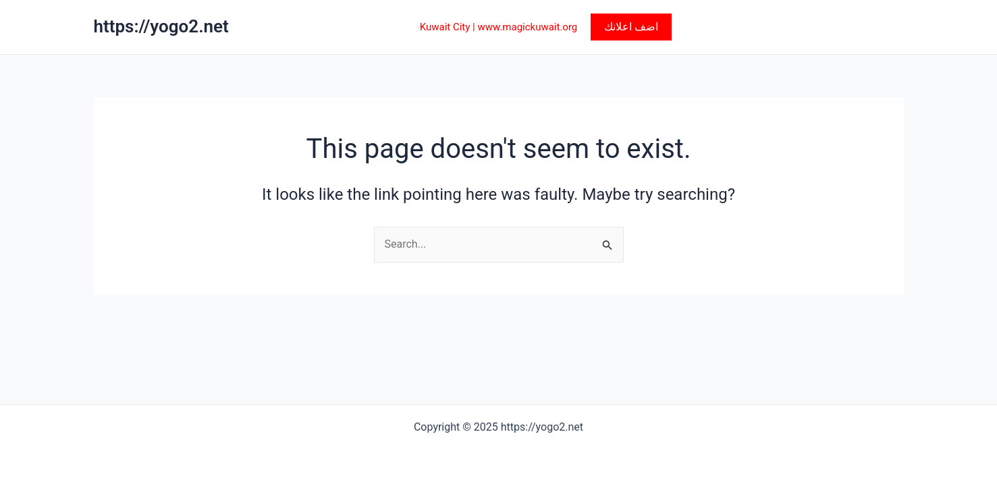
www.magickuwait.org (527, 27)
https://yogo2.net (161, 26)
